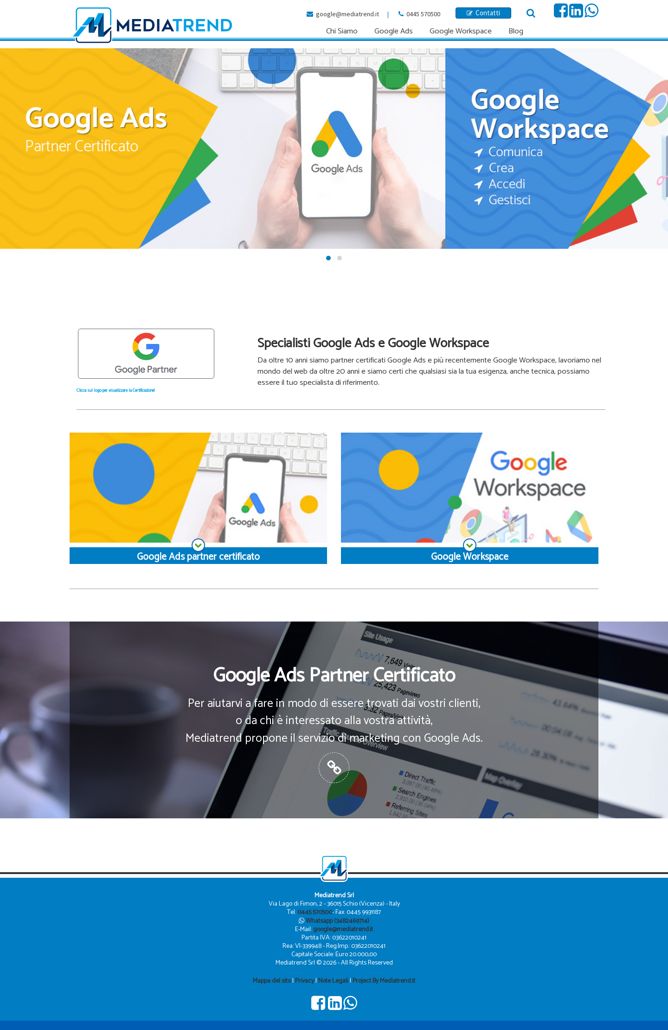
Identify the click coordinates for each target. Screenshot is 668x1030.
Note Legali (333, 981)
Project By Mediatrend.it (384, 981)
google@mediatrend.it (347, 14)
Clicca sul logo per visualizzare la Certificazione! (115, 390)
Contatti (483, 12)
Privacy (304, 981)
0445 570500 (423, 14)
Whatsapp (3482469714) (337, 921)
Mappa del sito (272, 981)
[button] (328, 258)
